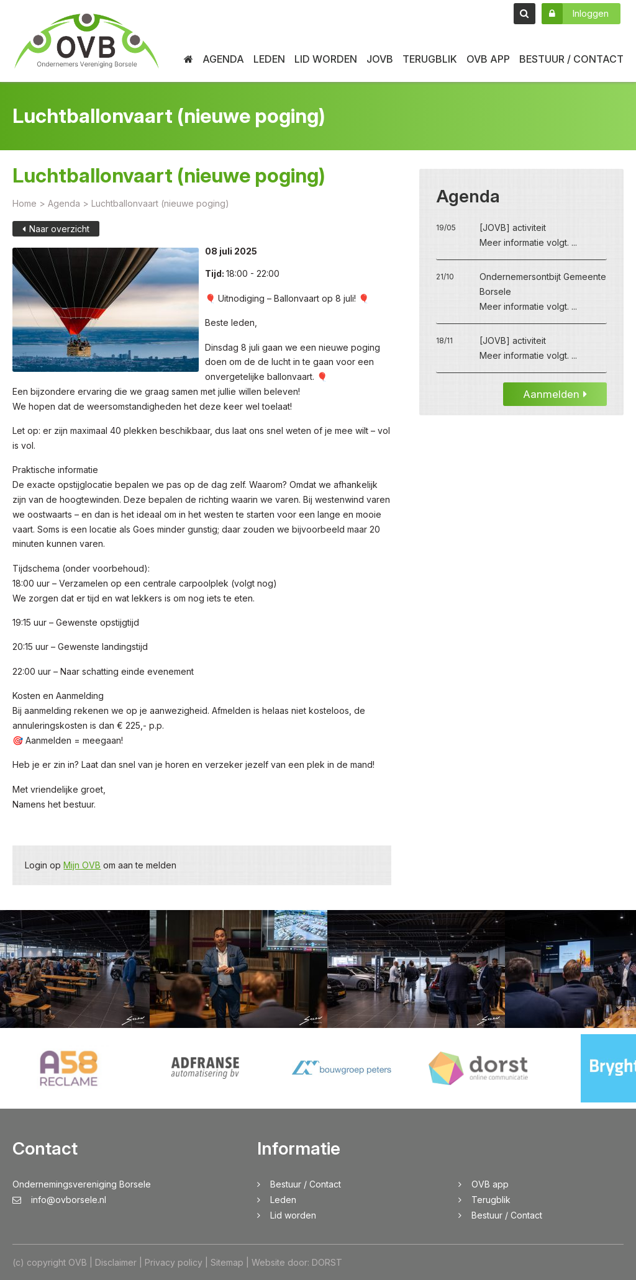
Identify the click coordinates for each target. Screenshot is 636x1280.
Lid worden (325, 59)
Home (24, 203)
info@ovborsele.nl (59, 1199)
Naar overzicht (55, 228)
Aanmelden (555, 394)
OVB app (488, 59)
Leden (269, 59)
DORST (327, 1262)
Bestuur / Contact (571, 59)
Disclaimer (116, 1262)
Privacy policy (173, 1262)
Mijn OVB (82, 865)
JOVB (379, 59)
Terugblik (429, 59)
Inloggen (575, 13)
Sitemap (227, 1262)
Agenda (223, 59)
